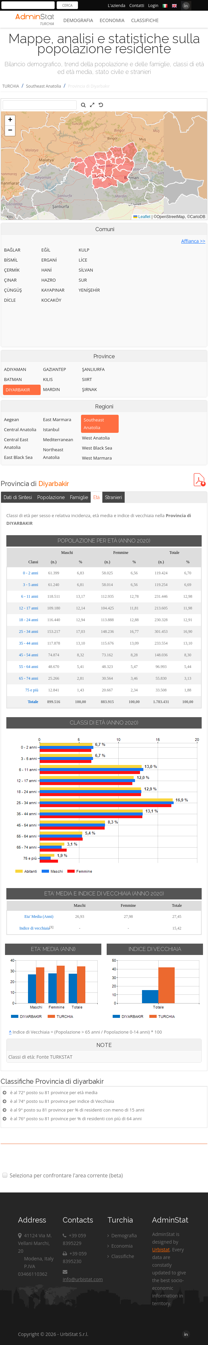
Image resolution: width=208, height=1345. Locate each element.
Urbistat (160, 1249)
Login (153, 5)
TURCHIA (10, 86)
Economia (112, 20)
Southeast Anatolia (43, 86)
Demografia (78, 20)
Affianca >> (193, 241)
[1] (51, 927)
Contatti (136, 5)
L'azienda (116, 5)
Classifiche (144, 20)
